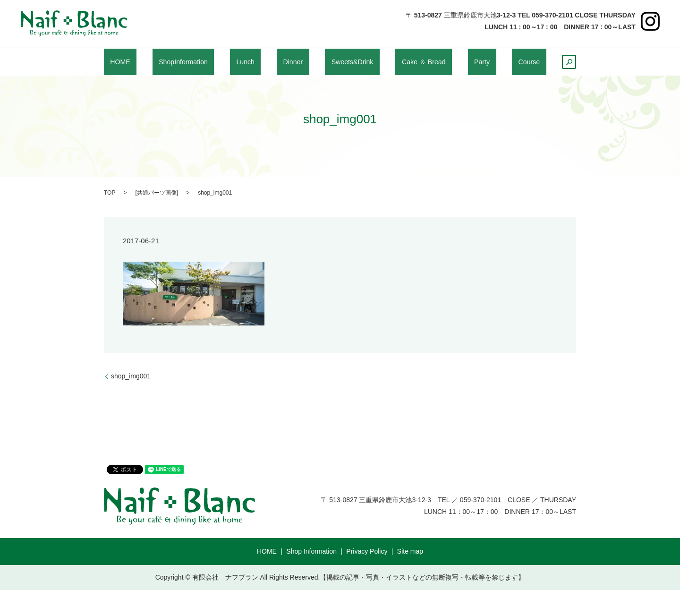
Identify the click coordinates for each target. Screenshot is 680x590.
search (565, 64)
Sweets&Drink (351, 62)
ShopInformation (189, 62)
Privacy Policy (366, 551)
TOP (109, 192)
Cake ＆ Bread (425, 62)
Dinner (293, 62)
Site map (410, 551)
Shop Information (311, 551)
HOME (126, 62)
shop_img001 (131, 376)
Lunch (251, 62)
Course (521, 62)
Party (480, 62)
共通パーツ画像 (157, 192)
